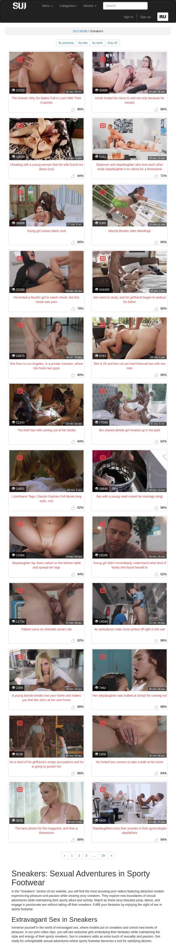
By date (83, 42)
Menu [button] (47, 6)
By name (97, 42)
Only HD (112, 42)
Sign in (128, 17)
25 (103, 855)
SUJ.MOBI (80, 31)
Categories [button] (68, 6)
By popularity (66, 42)
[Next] (111, 855)
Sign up (145, 17)
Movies (90, 6)
